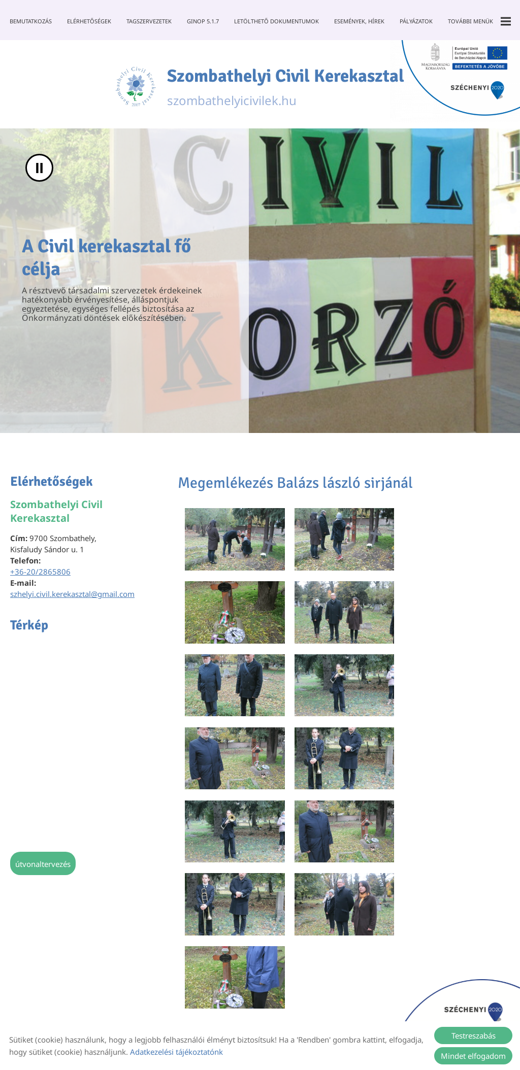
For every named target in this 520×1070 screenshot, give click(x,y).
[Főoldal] (132, 88)
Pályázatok (416, 21)
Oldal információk (177, 996)
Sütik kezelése (397, 996)
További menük (479, 21)
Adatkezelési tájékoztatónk (176, 1052)
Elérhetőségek (89, 21)
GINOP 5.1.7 (203, 21)
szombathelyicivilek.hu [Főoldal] (287, 87)
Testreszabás (473, 1035)
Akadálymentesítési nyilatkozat (284, 1014)
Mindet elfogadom (473, 1056)
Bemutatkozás (31, 21)
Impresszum (339, 996)
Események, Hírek (359, 21)
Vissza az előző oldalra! (240, 802)
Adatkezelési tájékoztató (263, 996)
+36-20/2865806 (40, 574)
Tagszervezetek (149, 21)
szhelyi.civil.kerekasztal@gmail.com (72, 596)
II (39, 169)
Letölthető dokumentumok (276, 21)
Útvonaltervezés (43, 866)
